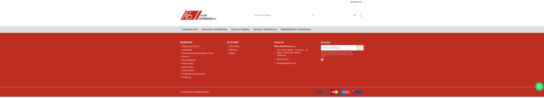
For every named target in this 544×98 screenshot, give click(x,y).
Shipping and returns (190, 46)
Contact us (186, 77)
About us (185, 57)
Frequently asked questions (193, 74)
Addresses (233, 50)
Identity (232, 53)
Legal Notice (187, 50)
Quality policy (187, 67)
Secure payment (189, 60)
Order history (234, 46)
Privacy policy (188, 63)
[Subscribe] (360, 47)
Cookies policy (188, 70)
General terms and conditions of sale (197, 53)
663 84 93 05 (282, 59)
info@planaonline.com (286, 63)
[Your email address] (339, 47)
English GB (357, 2)
